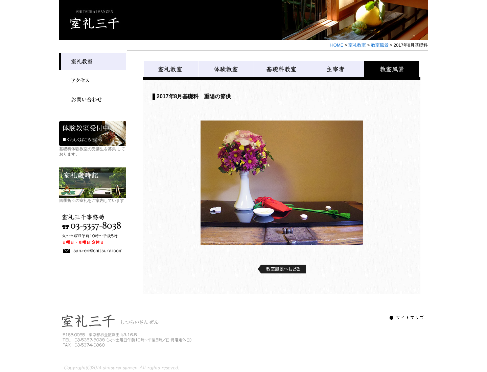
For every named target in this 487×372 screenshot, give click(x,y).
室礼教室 (357, 45)
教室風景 (380, 45)
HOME (336, 45)
